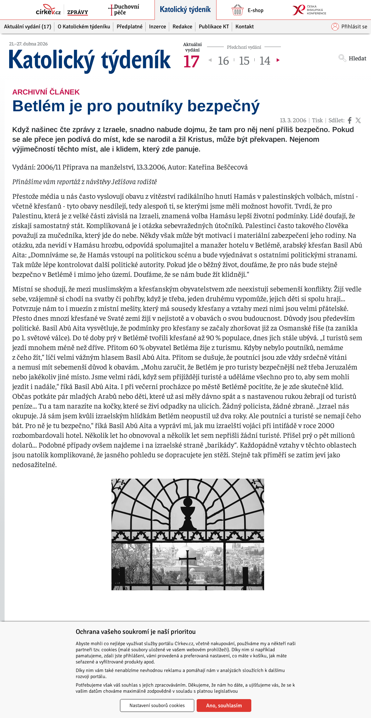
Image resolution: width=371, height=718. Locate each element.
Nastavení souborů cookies (157, 705)
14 (265, 59)
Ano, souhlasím (224, 705)
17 (191, 59)
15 (244, 59)
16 (223, 59)
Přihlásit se (349, 26)
